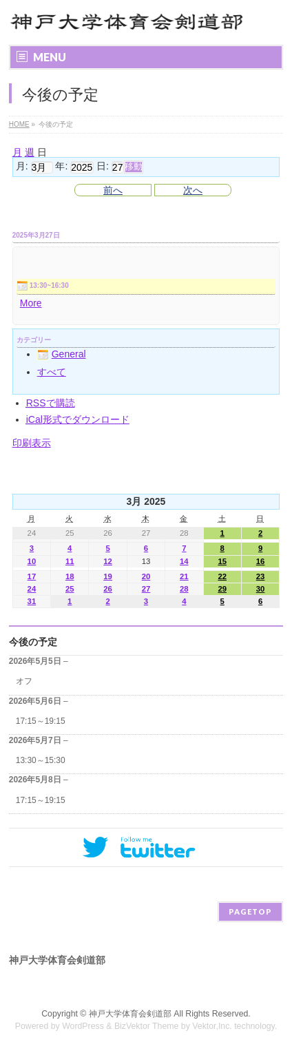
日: (102, 166)
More (31, 303)
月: (22, 166)
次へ (192, 190)
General (61, 353)
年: (61, 166)
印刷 (31, 442)
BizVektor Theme (146, 1026)
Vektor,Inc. (212, 1026)
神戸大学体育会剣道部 (130, 1014)
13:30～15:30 (40, 760)
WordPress (83, 1026)
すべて (51, 371)
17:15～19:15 (40, 721)
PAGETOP (250, 911)
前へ (113, 190)
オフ (24, 681)
